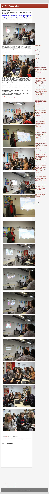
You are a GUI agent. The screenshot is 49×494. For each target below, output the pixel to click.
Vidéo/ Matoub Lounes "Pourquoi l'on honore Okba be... (41, 85)
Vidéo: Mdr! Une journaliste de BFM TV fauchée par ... (40, 189)
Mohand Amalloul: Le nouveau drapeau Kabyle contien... (40, 117)
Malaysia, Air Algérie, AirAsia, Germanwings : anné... (39, 83)
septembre (37, 55)
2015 (35, 50)
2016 (35, 49)
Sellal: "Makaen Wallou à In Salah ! (40, 180)
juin (36, 59)
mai (36, 61)
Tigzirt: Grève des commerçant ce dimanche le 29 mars (40, 81)
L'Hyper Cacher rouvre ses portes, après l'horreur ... (40, 106)
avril (36, 62)
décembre (37, 51)
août (36, 57)
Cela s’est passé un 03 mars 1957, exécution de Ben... (40, 174)
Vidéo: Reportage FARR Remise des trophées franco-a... (41, 157)
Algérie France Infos (10, 6)
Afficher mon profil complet (38, 45)
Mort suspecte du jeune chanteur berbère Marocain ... (40, 87)
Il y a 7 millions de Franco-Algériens (40, 190)
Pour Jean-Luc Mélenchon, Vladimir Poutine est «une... (40, 159)
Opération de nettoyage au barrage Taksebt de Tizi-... (40, 72)
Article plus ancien (27, 483)
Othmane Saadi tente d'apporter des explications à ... (40, 176)
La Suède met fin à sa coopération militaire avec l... (40, 126)
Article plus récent (5, 483)
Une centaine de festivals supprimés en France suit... (40, 113)
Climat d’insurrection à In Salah (40, 194)
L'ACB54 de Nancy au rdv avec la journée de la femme (40, 150)
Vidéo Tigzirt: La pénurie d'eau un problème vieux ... (40, 155)
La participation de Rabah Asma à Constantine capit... (40, 168)
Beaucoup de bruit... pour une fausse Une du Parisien (41, 198)
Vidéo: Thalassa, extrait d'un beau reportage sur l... (40, 98)
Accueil (16, 483)
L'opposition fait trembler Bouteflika (40, 100)
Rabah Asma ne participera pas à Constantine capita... (40, 165)
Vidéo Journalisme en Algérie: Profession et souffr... (40, 187)
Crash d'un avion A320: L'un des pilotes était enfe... (40, 79)
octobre (37, 54)
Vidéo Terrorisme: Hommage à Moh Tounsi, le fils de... (40, 122)
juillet (36, 58)
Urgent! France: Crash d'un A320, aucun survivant (40, 89)
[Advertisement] (16, 475)
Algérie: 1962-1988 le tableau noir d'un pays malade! (40, 94)
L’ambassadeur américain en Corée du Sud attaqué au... (40, 170)
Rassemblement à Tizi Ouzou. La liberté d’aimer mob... (40, 172)
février (37, 202)
